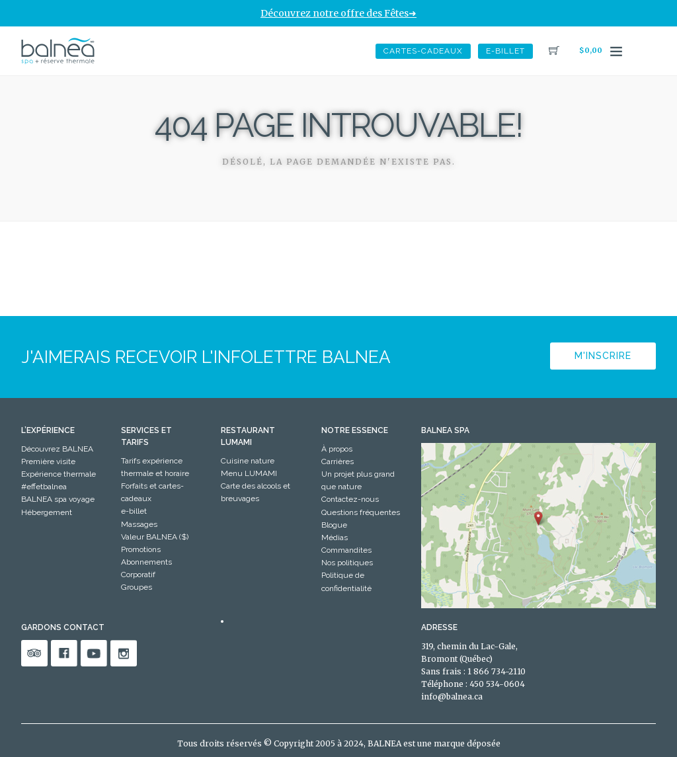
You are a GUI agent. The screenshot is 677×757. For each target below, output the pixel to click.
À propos (336, 449)
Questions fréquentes (360, 512)
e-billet (505, 51)
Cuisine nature (247, 460)
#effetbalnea (44, 486)
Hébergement (46, 512)
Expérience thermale (58, 474)
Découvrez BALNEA (57, 449)
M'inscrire (603, 355)
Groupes (136, 587)
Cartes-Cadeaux (423, 51)
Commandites (346, 550)
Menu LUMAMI (249, 473)
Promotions (141, 549)
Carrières (337, 461)
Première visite (48, 461)
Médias (334, 537)
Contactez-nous (350, 499)
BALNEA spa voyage (58, 499)
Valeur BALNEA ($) (154, 536)
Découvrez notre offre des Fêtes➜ (338, 13)
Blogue (334, 525)
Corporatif (138, 574)
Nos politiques (347, 562)
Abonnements (146, 562)
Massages (139, 524)
